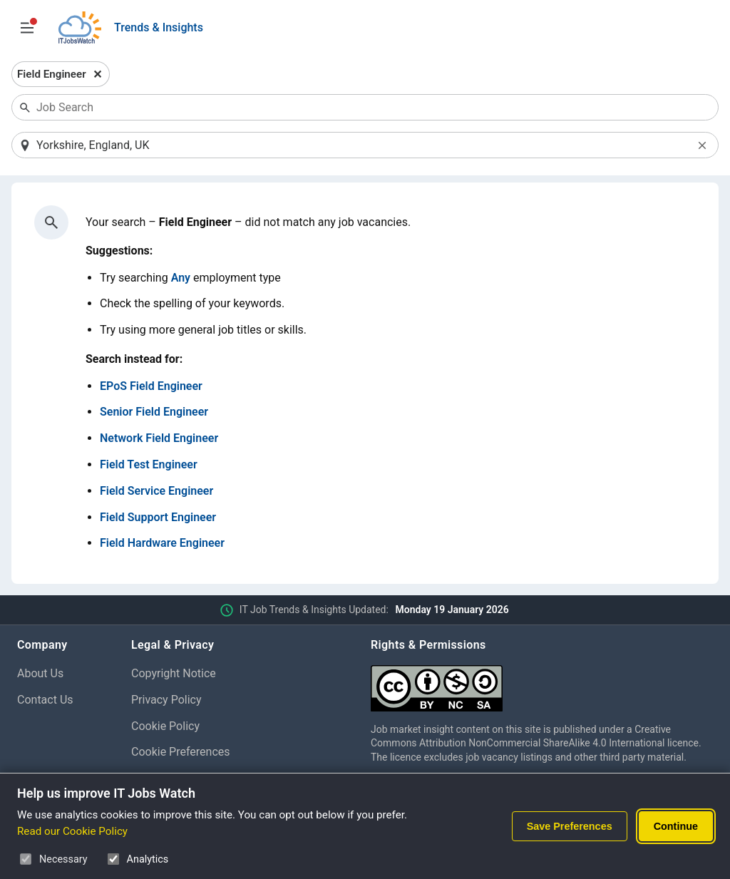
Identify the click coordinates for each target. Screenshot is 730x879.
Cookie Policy (165, 726)
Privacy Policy (166, 699)
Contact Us (45, 699)
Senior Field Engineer (154, 411)
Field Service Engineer (156, 491)
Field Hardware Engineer (162, 543)
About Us (40, 673)
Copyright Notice (173, 673)
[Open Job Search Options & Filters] (27, 27)
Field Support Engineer (158, 517)
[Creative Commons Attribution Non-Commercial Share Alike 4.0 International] (542, 682)
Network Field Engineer (159, 438)
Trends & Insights (158, 27)
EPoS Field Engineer (151, 386)
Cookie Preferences (180, 752)
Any (180, 277)
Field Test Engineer (148, 464)
